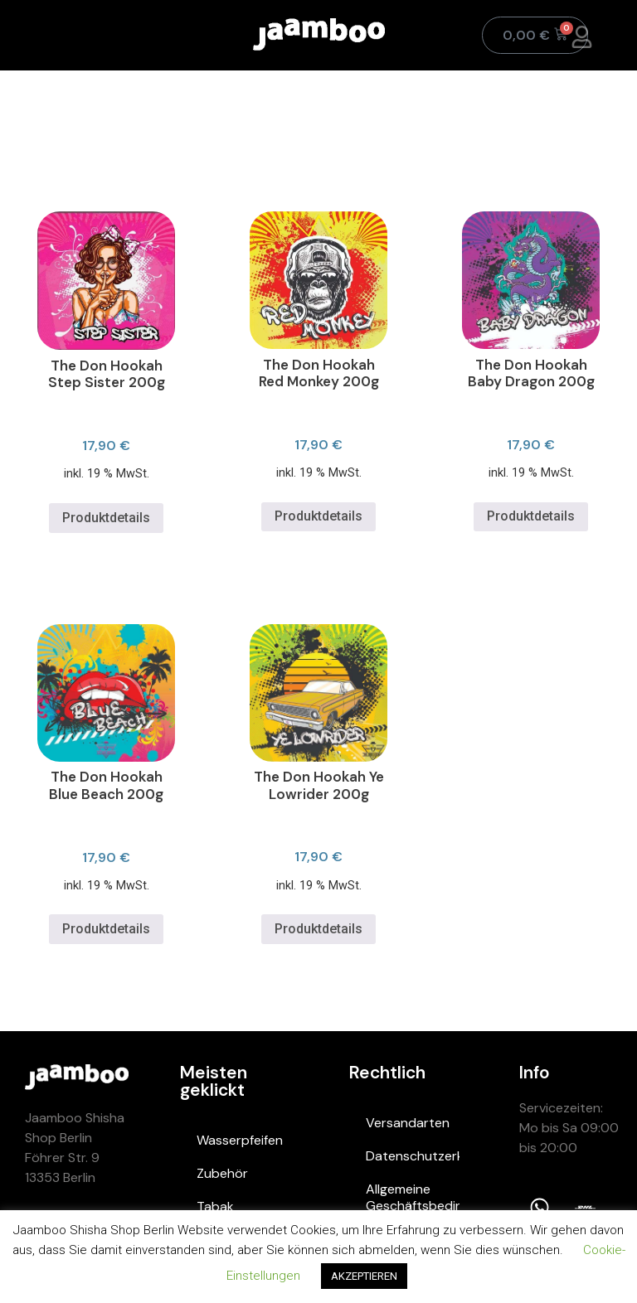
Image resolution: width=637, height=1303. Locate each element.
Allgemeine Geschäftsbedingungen (412, 1197)
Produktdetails (106, 518)
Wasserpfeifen (240, 1140)
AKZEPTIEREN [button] (364, 1276)
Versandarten (408, 1122)
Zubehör (222, 1173)
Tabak (215, 1206)
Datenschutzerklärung (412, 1156)
